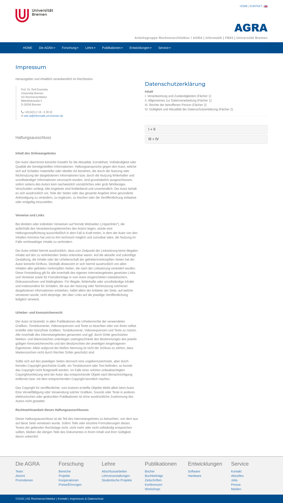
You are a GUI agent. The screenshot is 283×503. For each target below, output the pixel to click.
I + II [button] (151, 129)
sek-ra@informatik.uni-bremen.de (43, 115)
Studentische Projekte (117, 480)
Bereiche (65, 471)
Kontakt (236, 471)
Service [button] (164, 48)
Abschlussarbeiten (114, 471)
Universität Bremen (252, 38)
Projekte (64, 476)
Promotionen (24, 480)
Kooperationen (69, 480)
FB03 (229, 38)
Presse (236, 484)
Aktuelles (237, 476)
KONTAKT (256, 6)
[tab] (206, 129)
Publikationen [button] (112, 48)
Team (19, 471)
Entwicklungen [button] (141, 48)
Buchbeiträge (154, 476)
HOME (244, 6)
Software (194, 471)
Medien (236, 489)
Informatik (214, 38)
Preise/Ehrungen (70, 484)
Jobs (234, 480)
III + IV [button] (153, 139)
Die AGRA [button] (47, 48)
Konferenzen (153, 484)
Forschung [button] (70, 48)
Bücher (150, 471)
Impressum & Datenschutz (86, 498)
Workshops (152, 489)
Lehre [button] (90, 48)
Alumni (20, 476)
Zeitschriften (153, 480)
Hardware (194, 476)
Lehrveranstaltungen (116, 476)
